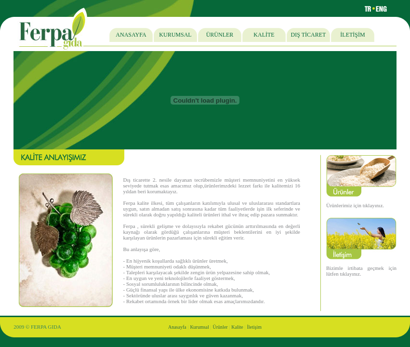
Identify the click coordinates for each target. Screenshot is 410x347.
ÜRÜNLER (220, 34)
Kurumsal (199, 327)
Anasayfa (177, 327)
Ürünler (220, 327)
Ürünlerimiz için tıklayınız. (355, 205)
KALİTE (263, 34)
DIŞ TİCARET (308, 34)
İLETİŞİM (352, 34)
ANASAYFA (131, 34)
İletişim (254, 327)
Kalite (237, 327)
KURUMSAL (175, 34)
